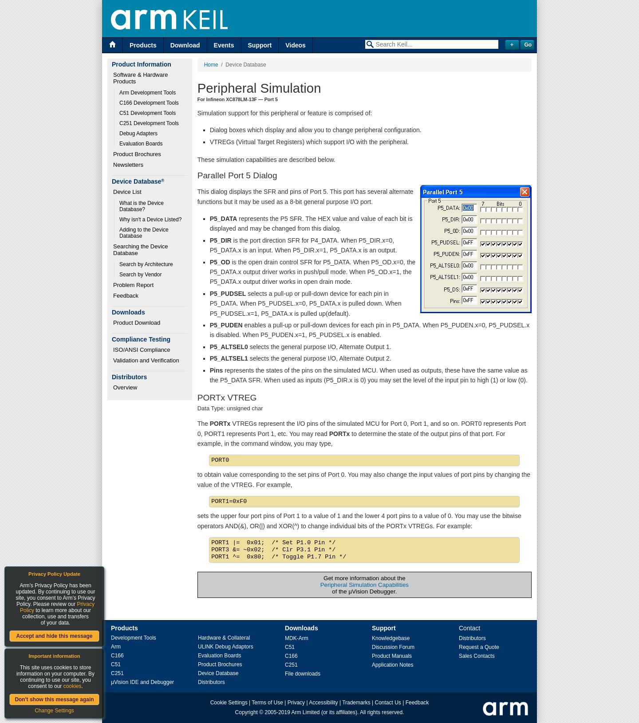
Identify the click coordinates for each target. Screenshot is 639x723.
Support (260, 45)
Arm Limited (306, 712)
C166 (117, 655)
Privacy (296, 702)
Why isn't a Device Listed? (150, 219)
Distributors (211, 682)
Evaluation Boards (140, 144)
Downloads (301, 628)
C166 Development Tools (149, 103)
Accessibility (323, 702)
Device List (127, 192)
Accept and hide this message (54, 636)
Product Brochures (137, 154)
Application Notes (392, 665)
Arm (116, 647)
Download (185, 45)
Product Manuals (392, 656)
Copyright (246, 712)
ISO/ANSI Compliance (141, 349)
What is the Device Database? (142, 206)
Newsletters (128, 164)
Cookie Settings (229, 702)
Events (224, 45)
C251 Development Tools (149, 123)
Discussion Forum (393, 647)
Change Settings (54, 710)
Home (211, 65)
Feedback (125, 295)
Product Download (136, 322)
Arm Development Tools (147, 93)
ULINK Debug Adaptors (225, 647)
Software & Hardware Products (141, 78)
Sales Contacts (477, 656)
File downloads (302, 674)
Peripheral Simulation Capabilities (364, 585)
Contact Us (388, 702)
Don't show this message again (54, 699)
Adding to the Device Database (144, 233)
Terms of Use (267, 702)
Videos (295, 45)
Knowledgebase (391, 638)
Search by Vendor (140, 274)
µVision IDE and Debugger (142, 682)
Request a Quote (479, 647)
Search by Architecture (146, 264)
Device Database (218, 673)
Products (143, 45)
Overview (125, 387)
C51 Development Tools (147, 113)
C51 (116, 664)
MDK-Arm (296, 638)
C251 (117, 673)
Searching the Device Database (141, 249)
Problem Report (133, 285)
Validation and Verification (146, 360)
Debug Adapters (138, 133)
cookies (72, 686)
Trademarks (356, 702)
